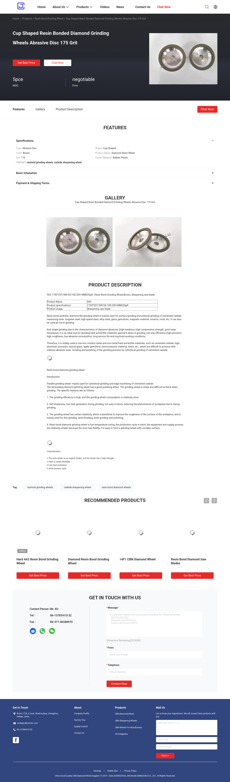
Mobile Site (112, 771)
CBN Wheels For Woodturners (128, 727)
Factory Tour (80, 720)
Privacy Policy (130, 771)
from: (111, 647)
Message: (113, 607)
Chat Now (58, 62)
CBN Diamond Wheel (124, 714)
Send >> (165, 756)
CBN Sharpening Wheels (126, 721)
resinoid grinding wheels (40, 487)
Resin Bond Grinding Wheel (49, 18)
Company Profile (81, 713)
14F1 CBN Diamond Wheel (138, 559)
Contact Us (79, 733)
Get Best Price (26, 62)
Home (16, 18)
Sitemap (97, 771)
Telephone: (114, 665)
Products (27, 18)
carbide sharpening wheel (77, 487)
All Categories (121, 734)
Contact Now (119, 683)
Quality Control (81, 726)
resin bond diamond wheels (116, 487)
